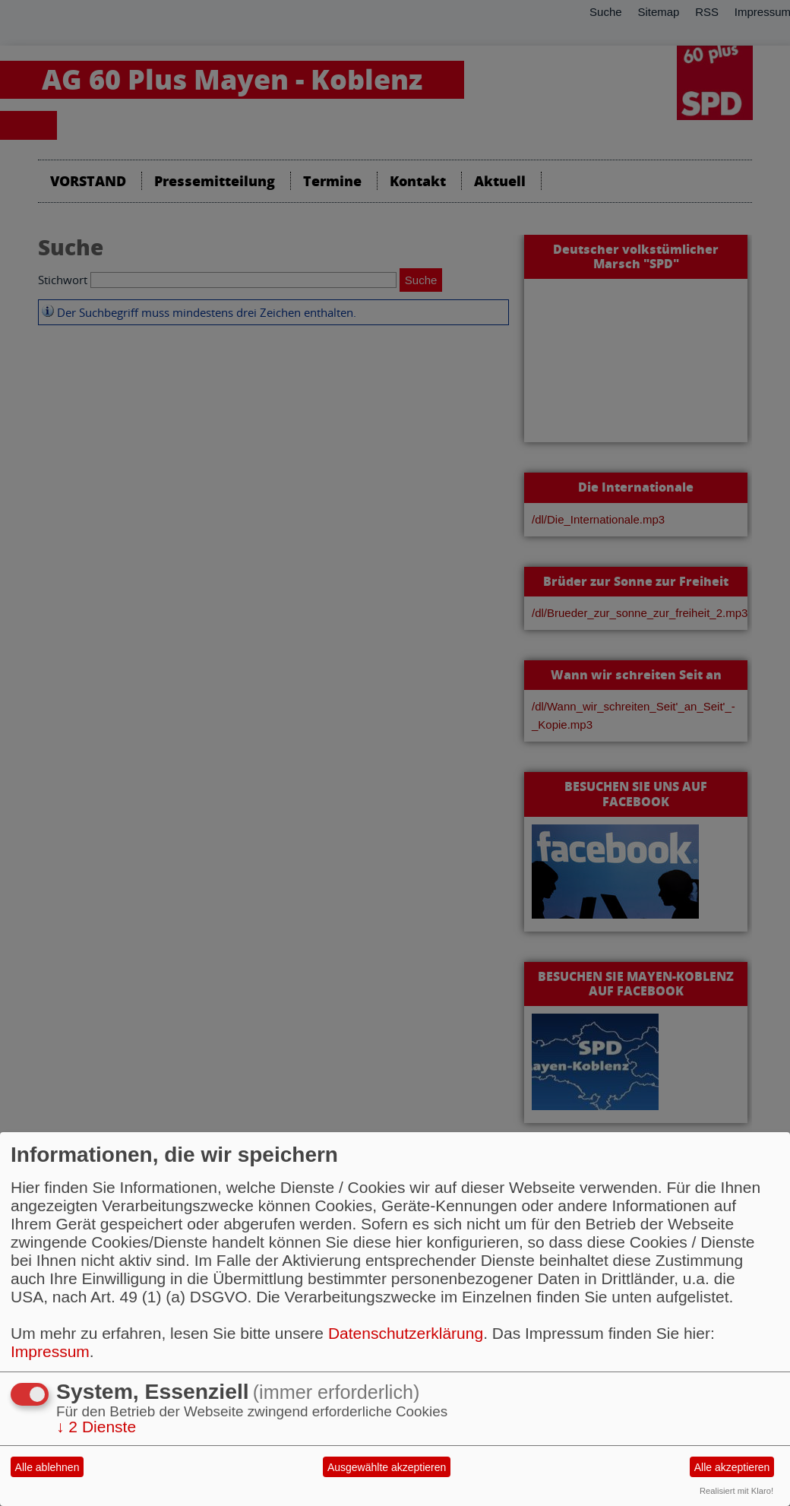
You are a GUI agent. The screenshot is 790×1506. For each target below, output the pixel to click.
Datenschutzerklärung (405, 1333)
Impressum (50, 1351)
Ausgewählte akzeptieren (386, 1467)
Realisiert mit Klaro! (736, 1490)
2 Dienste (96, 1426)
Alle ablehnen (47, 1467)
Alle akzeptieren (732, 1467)
